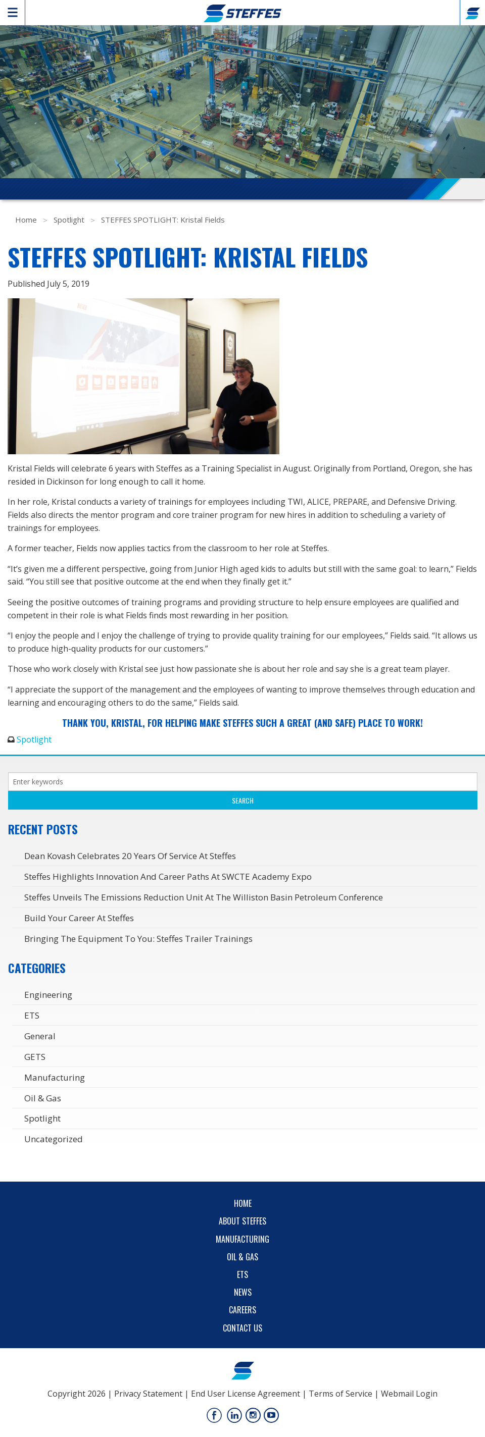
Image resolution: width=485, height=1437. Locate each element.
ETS (31, 1015)
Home (26, 220)
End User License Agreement (245, 1393)
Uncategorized (53, 1139)
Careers (242, 1310)
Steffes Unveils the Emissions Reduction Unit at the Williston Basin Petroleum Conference (203, 897)
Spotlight (69, 220)
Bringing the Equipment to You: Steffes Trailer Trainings (138, 938)
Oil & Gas (42, 1098)
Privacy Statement (148, 1393)
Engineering (48, 994)
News (243, 1292)
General (40, 1036)
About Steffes (242, 1221)
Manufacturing (54, 1077)
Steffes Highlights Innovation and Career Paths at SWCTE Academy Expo (168, 876)
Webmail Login (409, 1393)
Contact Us (242, 1328)
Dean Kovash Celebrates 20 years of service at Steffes (130, 856)
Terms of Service (340, 1393)
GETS (34, 1056)
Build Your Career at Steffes (79, 918)
